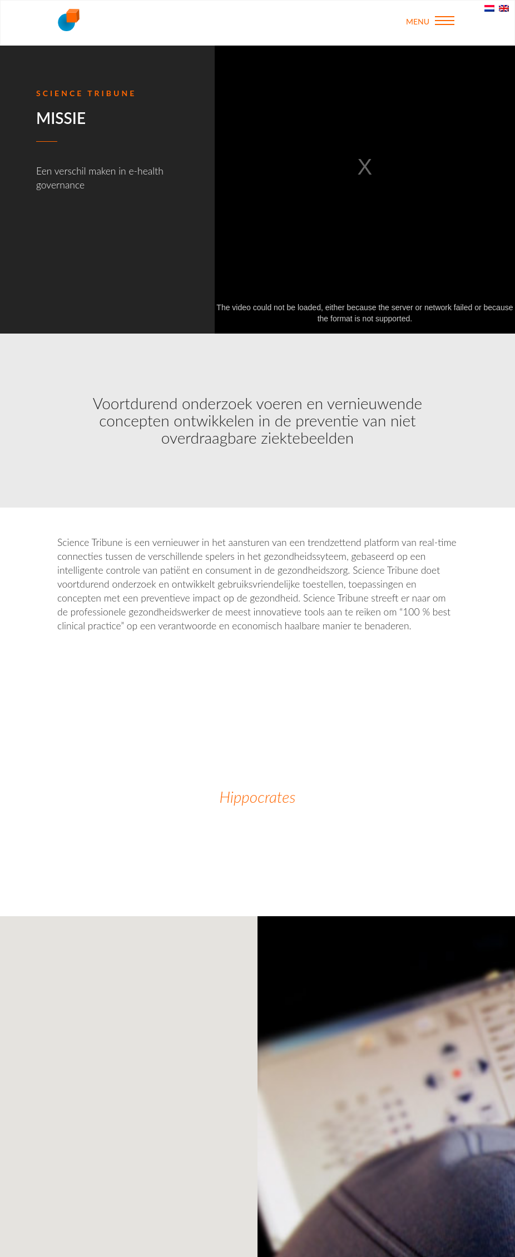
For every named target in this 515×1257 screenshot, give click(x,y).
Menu (430, 21)
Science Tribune (68, 20)
